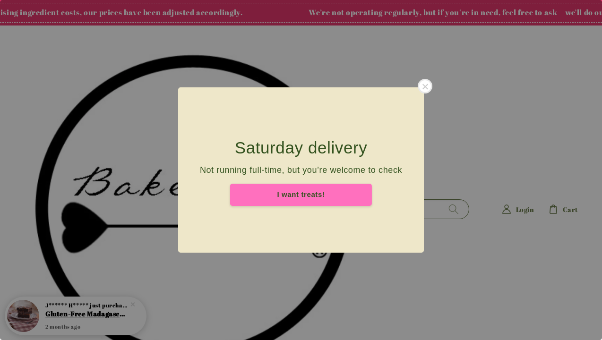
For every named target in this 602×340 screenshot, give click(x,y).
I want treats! (301, 194)
